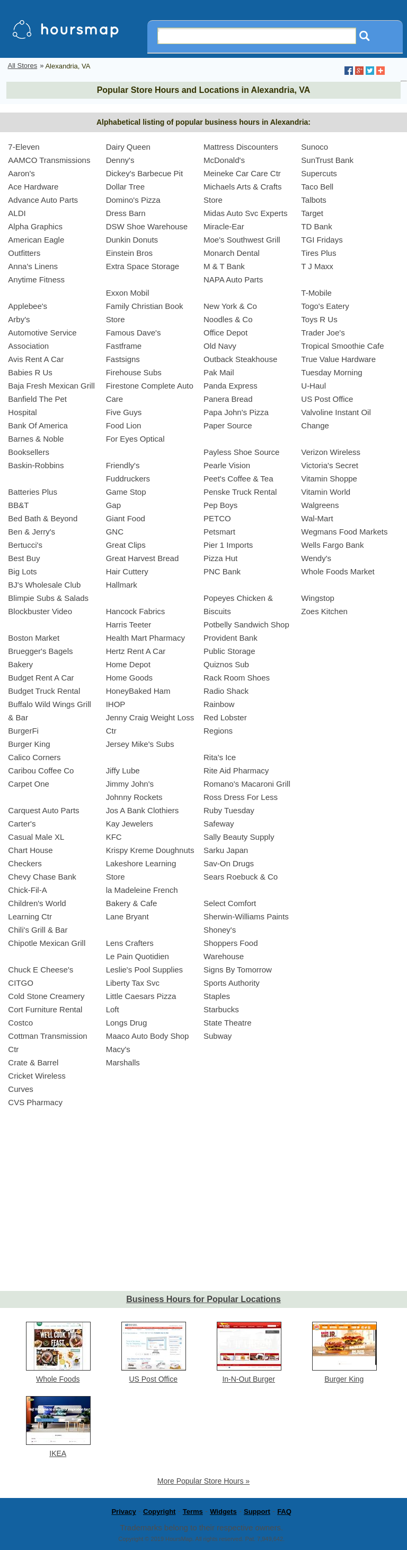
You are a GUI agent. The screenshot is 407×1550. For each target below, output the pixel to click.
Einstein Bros (129, 252)
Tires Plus (318, 252)
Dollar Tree (125, 186)
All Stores (23, 66)
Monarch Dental (232, 252)
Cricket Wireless (36, 1075)
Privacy (123, 1511)
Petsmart (219, 531)
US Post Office (327, 398)
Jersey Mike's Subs (140, 743)
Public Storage (229, 651)
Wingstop (317, 597)
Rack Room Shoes (237, 677)
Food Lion (123, 425)
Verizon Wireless (330, 452)
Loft (112, 1009)
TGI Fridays (321, 239)
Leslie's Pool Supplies (144, 969)
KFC (114, 836)
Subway (218, 1035)
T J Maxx (317, 266)
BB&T (18, 505)
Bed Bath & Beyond (42, 518)
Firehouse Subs (134, 372)
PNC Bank (222, 571)
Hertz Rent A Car (136, 651)
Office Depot (225, 332)
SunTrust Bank (327, 160)
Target (312, 213)
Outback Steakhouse (240, 359)
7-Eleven (23, 146)
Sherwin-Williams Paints (246, 916)
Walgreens (320, 505)
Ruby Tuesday (229, 810)
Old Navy (220, 345)
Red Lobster (225, 717)
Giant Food (125, 518)
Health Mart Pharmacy (145, 637)
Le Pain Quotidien (137, 956)
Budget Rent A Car (41, 677)
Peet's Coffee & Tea (238, 478)
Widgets (223, 1511)
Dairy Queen (128, 146)
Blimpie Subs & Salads (48, 597)
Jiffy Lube (123, 770)
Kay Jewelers (129, 823)
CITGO (20, 982)
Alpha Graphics (35, 226)
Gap (113, 505)
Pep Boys (220, 505)
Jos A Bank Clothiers (142, 810)
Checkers (24, 863)
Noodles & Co (228, 319)
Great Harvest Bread (142, 558)
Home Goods (129, 677)
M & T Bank (224, 266)
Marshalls (123, 1062)
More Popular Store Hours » (203, 1481)
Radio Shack (226, 690)
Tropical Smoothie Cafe (342, 345)
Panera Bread (228, 398)
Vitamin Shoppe (329, 478)
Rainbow (219, 704)
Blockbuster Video (40, 611)
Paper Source (228, 425)
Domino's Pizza (133, 199)
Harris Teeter (129, 624)
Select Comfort (230, 903)
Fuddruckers (128, 478)
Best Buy (24, 558)
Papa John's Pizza (236, 412)
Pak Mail (219, 372)
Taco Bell (317, 186)
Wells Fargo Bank (332, 544)
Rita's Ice (220, 757)
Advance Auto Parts (43, 199)
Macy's (118, 1049)
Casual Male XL (36, 836)
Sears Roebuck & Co (241, 876)
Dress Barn (126, 213)
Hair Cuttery (127, 571)
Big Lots (22, 571)
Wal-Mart (317, 518)
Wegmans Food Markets (344, 531)
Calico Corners (34, 757)
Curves (20, 1088)
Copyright (159, 1511)
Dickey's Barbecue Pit (144, 173)
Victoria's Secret (329, 465)
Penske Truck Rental (240, 491)
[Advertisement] (203, 1208)
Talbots (313, 199)
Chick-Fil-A (27, 889)
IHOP (116, 704)
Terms (193, 1511)
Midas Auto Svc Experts (245, 213)
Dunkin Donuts (132, 239)
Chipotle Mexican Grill (46, 943)
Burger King (29, 743)
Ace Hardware (33, 186)
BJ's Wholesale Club (44, 584)
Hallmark (121, 584)
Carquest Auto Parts (43, 810)
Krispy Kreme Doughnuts (150, 850)
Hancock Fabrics (135, 611)
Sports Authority (232, 982)
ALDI (16, 213)
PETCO (217, 518)
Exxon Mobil (127, 292)
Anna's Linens (33, 266)
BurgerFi (23, 730)
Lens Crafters (130, 943)
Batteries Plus (32, 491)
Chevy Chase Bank (42, 876)
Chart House (30, 850)
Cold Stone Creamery (46, 996)
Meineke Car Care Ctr (242, 173)
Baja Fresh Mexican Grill (51, 385)
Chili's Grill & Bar (37, 929)
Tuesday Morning (331, 372)
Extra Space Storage (142, 266)
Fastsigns (123, 359)
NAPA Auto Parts (233, 279)
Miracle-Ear (224, 226)
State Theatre (228, 1022)
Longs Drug (126, 1022)
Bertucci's (25, 544)
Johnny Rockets (134, 797)
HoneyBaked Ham (138, 690)
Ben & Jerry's (31, 531)
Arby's (19, 319)
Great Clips (126, 544)
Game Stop (126, 491)
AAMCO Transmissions (49, 160)
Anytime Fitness (36, 279)
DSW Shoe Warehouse (147, 226)
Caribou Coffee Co (41, 770)
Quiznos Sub (226, 664)
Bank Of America (38, 425)
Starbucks (221, 1009)
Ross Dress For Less (241, 797)
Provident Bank (231, 637)
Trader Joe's (322, 332)
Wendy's (316, 558)
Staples (217, 996)
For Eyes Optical (135, 438)
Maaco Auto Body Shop (147, 1035)
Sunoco (314, 146)
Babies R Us (30, 372)
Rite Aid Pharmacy (236, 770)
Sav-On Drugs (229, 863)
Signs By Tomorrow (238, 969)
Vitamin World (325, 491)
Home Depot (128, 664)
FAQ (284, 1511)
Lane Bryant (127, 916)
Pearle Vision (227, 465)
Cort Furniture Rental (45, 1009)
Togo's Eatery (325, 306)
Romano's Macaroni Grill (247, 783)
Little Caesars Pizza (141, 996)
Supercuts (319, 173)
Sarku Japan (226, 850)
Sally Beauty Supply (239, 836)
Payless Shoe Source (241, 452)
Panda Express (231, 385)
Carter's (22, 823)
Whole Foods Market (337, 571)
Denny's (120, 160)
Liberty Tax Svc (133, 982)
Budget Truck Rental (44, 690)
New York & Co (230, 306)
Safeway (219, 823)
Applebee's (27, 306)
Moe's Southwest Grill (242, 239)
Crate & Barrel (33, 1062)
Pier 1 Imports (228, 544)
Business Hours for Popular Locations (203, 1299)
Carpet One (28, 783)
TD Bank (316, 226)
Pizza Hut (220, 558)
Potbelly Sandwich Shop (246, 624)
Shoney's (220, 929)
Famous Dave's (133, 332)
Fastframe (124, 345)
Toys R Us (319, 319)
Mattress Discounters (241, 146)
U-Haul (313, 385)
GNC (114, 531)
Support (257, 1511)
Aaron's (21, 173)
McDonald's (224, 160)
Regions (218, 730)
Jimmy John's (130, 783)
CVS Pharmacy (35, 1102)
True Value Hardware (338, 359)
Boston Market (33, 637)
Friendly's (123, 465)
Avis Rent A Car (36, 359)
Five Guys (124, 412)
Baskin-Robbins (36, 465)
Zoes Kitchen (324, 611)
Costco (20, 1022)
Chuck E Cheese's (40, 969)
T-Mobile (316, 292)
